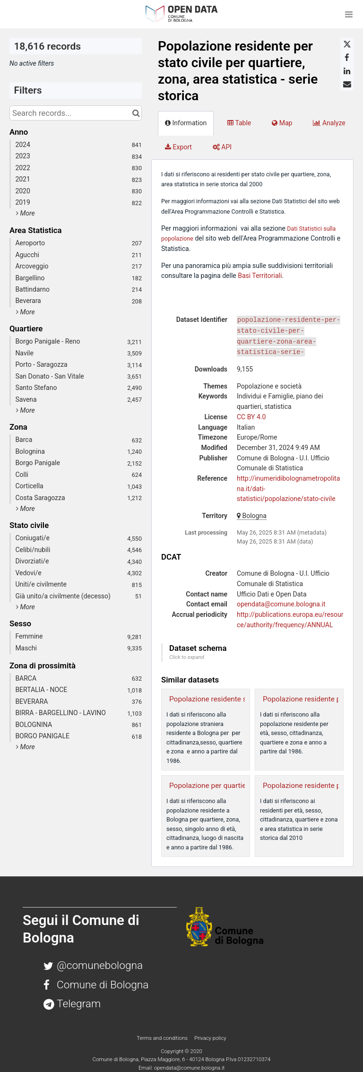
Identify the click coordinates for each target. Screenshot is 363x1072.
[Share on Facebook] (347, 57)
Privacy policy (210, 1038)
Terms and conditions (163, 1038)
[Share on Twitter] (347, 44)
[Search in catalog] (136, 113)
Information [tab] (186, 123)
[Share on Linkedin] (347, 71)
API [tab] (222, 147)
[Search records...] (75, 113)
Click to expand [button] (186, 657)
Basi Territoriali (260, 275)
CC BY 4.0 (251, 417)
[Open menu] (349, 14)
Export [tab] (178, 147)
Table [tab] (239, 123)
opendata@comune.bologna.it (281, 604)
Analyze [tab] (329, 123)
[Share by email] (347, 84)
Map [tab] (282, 123)
